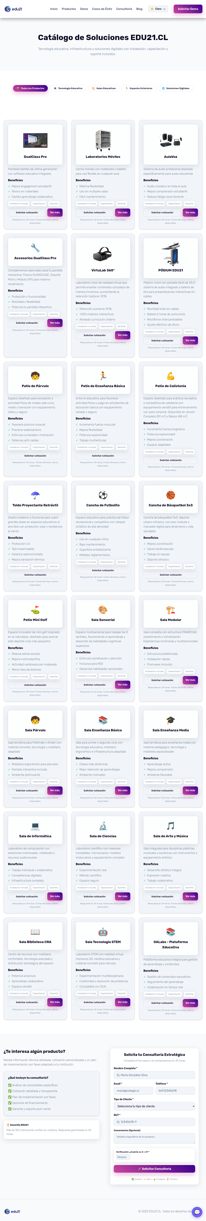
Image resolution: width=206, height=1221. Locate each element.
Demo (84, 9)
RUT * (117, 1115)
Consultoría (124, 9)
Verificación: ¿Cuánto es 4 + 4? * (132, 1152)
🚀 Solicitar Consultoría (154, 1169)
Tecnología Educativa (68, 88)
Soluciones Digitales (175, 88)
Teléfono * (162, 1083)
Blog (139, 9)
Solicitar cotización (27, 212)
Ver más (55, 212)
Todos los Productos (30, 88)
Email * (118, 1083)
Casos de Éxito (102, 9)
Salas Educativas (104, 88)
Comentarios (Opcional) (127, 1130)
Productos (69, 9)
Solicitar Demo (188, 9)
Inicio (54, 9)
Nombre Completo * (125, 1068)
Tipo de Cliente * (123, 1099)
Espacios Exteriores (138, 88)
